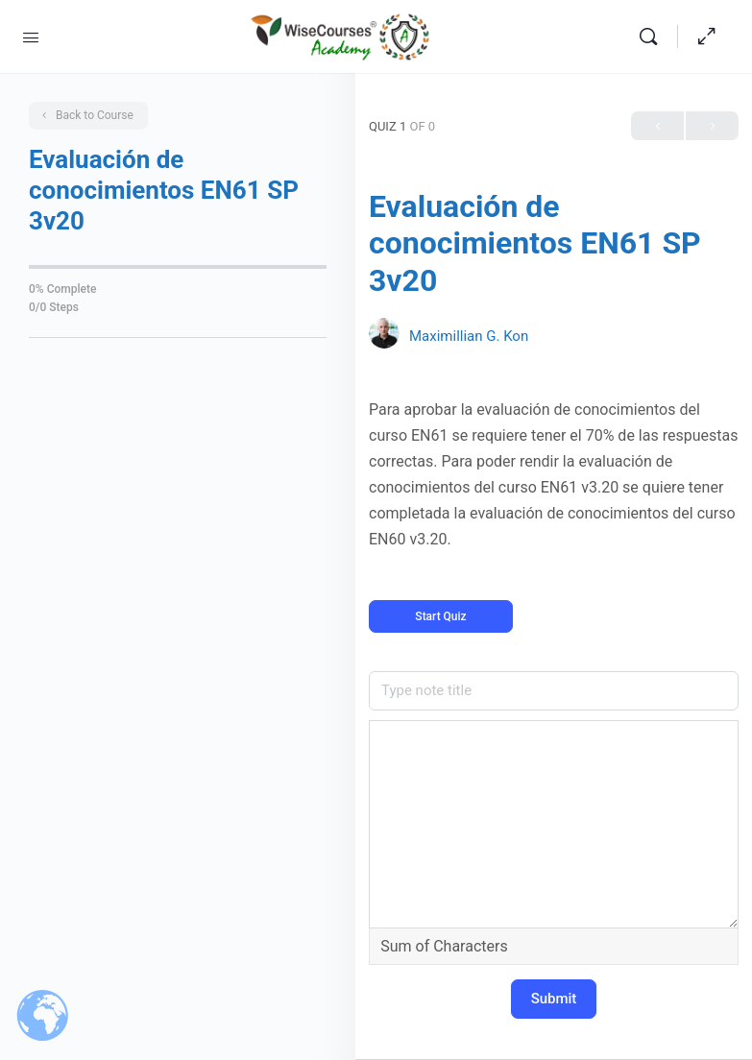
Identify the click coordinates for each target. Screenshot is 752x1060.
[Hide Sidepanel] (707, 36)
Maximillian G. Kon (468, 336)
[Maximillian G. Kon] (384, 335)
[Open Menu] (30, 35)
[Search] (653, 36)
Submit (554, 998)
